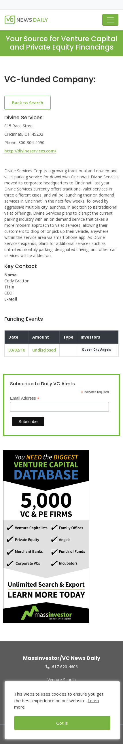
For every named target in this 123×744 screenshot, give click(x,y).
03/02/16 (16, 350)
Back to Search (27, 102)
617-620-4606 (62, 666)
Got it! (62, 723)
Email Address (24, 398)
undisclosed (44, 350)
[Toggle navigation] (110, 20)
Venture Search (62, 679)
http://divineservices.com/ (30, 151)
